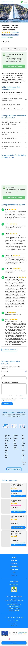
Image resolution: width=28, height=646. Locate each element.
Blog (14, 572)
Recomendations (14, 584)
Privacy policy (14, 623)
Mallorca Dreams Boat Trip (17, 516)
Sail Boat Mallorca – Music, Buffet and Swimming (16, 533)
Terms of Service (9, 400)
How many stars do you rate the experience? (10, 367)
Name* (3, 375)
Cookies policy (14, 625)
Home (14, 557)
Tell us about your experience (9, 382)
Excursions (14, 563)
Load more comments (9, 350)
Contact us (14, 575)
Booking (14, 643)
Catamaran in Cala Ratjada (16, 500)
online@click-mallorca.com (14, 604)
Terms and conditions (14, 621)
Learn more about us (14, 469)
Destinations (14, 566)
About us (14, 560)
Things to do (14, 569)
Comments (15, 32)
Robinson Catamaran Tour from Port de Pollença (17, 485)
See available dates (14, 49)
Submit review (7, 404)
